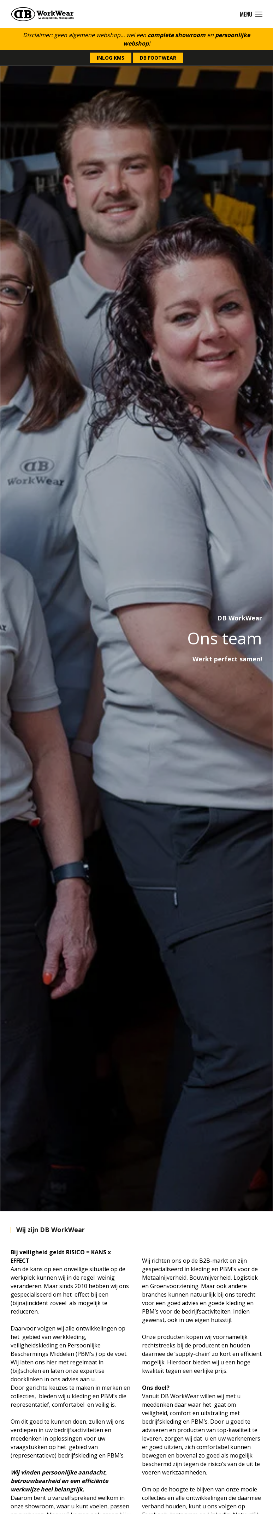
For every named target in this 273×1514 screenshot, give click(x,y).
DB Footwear (158, 57)
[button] (251, 14)
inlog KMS (110, 57)
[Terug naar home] (42, 14)
